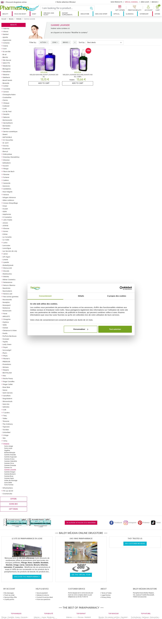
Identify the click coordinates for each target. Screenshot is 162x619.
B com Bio (6, 51)
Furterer (6, 177)
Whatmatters (8, 488)
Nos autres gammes (10, 296)
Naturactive (154, 617)
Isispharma (7, 214)
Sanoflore (6, 396)
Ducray (6, 146)
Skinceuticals (7, 401)
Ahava (5, 31)
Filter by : (33, 42)
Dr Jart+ (6, 143)
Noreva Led (7, 294)
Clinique (6, 103)
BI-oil (4, 54)
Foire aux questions (43, 599)
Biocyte (101, 617)
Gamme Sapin (9, 478)
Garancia (6, 186)
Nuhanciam (7, 311)
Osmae (5, 328)
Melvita (6, 276)
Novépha (6, 302)
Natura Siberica (9, 285)
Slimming (130, 14)
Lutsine (5, 259)
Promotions (7, 364)
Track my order (9, 595)
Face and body (20, 14)
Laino (5, 242)
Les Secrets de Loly (10, 251)
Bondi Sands (7, 80)
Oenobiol (124, 617)
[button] (148, 8)
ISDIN (5, 211)
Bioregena (6, 69)
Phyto (5, 356)
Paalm (5, 333)
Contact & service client (45, 597)
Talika (5, 418)
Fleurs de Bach (8, 171)
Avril (4, 49)
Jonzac (5, 223)
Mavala (6, 271)
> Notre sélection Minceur (65, 2)
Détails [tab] (81, 296)
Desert (5, 134)
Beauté (13, 25)
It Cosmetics (7, 217)
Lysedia (6, 262)
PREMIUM (6, 361)
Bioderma (6, 66)
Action (43, 42)
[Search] (65, 8)
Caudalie (6, 89)
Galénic (6, 180)
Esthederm (7, 163)
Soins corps (8, 448)
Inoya (5, 206)
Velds (5, 325)
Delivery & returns (43, 595)
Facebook (115, 522)
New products (116, 2)
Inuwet (5, 209)
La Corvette (7, 237)
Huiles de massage (10, 480)
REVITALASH (7, 373)
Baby (34, 14)
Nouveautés (7, 299)
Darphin (6, 114)
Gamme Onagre (9, 472)
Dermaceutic (7, 120)
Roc (4, 376)
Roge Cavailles (8, 381)
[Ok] (92, 8)
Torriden (6, 430)
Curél (5, 109)
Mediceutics (7, 274)
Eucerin (6, 166)
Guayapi (6, 339)
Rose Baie (6, 387)
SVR (4, 410)
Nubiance (6, 308)
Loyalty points (9, 599)
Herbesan (145, 617)
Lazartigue (7, 248)
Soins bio (6, 404)
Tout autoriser (115, 329)
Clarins (5, 100)
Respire (6, 370)
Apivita (5, 37)
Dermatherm (8, 123)
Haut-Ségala (7, 192)
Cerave (6, 92)
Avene (5, 46)
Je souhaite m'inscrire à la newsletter (81, 522)
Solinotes (6, 407)
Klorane (6, 228)
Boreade (6, 83)
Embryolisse (7, 154)
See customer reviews (135, 543)
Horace (6, 194)
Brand (65, 42)
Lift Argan (6, 257)
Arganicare (7, 40)
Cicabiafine (7, 97)
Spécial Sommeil (131, 2)
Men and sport (101, 14)
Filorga (5, 168)
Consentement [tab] (45, 296)
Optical (116, 14)
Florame (6, 174)
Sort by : (82, 42)
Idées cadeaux (8, 200)
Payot (5, 347)
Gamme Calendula (10, 461)
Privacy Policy (106, 597)
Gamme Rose (8, 476)
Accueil (3, 19)
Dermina (6, 128)
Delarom (6, 117)
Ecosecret (6, 148)
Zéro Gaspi (145, 2)
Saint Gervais (7, 393)
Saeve (5, 390)
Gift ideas (13, 509)
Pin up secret (8, 491)
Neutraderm (7, 291)
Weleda (18, 19)
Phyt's (5, 353)
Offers (157, 14)
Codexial (6, 106)
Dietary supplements (67, 14)
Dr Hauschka (8, 140)
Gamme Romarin (10, 474)
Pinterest (144, 522)
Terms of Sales (107, 593)
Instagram (130, 522)
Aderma (6, 28)
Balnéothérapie (9, 453)
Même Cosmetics (9, 279)
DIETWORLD (7, 137)
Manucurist (7, 268)
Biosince (6, 74)
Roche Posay (8, 378)
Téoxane (6, 421)
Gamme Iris (8, 468)
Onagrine (6, 319)
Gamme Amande (10, 455)
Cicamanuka (7, 494)
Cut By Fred (7, 111)
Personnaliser (80, 329)
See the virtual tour (81, 575)
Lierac (5, 254)
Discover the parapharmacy (27, 577)
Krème (5, 234)
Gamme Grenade (10, 465)
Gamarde (6, 183)
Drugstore (85, 14)
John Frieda (7, 220)
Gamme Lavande (10, 470)
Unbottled (6, 432)
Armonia (6, 43)
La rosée (6, 240)
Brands (155, 2)
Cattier (5, 86)
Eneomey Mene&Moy (11, 157)
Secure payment (42, 593)
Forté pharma (136, 617)
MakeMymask (8, 265)
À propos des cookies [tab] (116, 296)
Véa (4, 438)
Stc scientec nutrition (112, 617)
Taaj (5, 415)
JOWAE (5, 225)
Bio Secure (7, 60)
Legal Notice (106, 595)
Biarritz (5, 57)
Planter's (6, 358)
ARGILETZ (6, 316)
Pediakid (88, 617)
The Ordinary (8, 424)
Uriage (5, 435)
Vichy (5, 441)
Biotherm (6, 77)
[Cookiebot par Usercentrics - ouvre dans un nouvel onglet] (121, 288)
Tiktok (156, 522)
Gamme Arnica (9, 459)
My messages (9, 593)
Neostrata (6, 288)
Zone (54, 42)
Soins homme (8, 485)
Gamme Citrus (9, 463)
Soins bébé (8, 483)
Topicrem (6, 427)
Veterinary (144, 14)
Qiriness (6, 367)
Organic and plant (49, 14)
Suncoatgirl (7, 350)
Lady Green (7, 344)
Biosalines (7, 71)
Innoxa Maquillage (10, 203)
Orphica (6, 322)
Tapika (5, 342)
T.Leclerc (6, 412)
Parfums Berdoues (9, 336)
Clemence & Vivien (10, 330)
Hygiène (7, 450)
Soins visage (8, 446)
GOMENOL (7, 189)
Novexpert (7, 305)
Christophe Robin (9, 94)
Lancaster (6, 245)
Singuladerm (7, 398)
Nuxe (5, 313)
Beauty (5, 14)
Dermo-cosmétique (10, 131)
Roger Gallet (8, 384)
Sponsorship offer (10, 597)
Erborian (6, 160)
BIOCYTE (6, 63)
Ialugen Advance (9, 197)
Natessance (7, 282)
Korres (5, 231)
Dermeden (6, 126)
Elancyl (5, 151)
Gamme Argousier (10, 457)
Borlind (5, 34)
